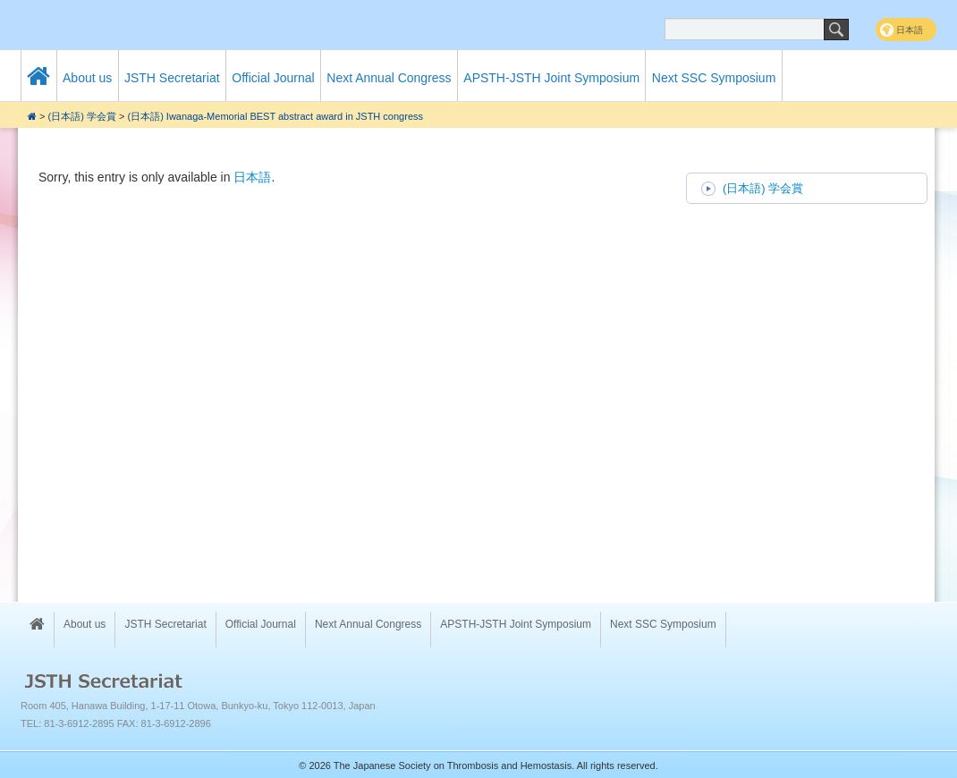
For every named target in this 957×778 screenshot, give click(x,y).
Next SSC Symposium (713, 78)
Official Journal (273, 78)
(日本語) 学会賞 (82, 116)
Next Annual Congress (388, 78)
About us (87, 78)
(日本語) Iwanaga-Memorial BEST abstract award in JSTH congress (275, 116)
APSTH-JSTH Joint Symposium (551, 78)
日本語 (252, 177)
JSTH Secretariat (172, 78)
